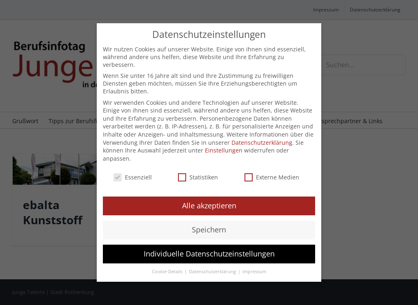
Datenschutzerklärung (261, 142)
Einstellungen (223, 150)
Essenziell (132, 177)
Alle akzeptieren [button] (209, 205)
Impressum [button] (254, 271)
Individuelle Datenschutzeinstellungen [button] (209, 254)
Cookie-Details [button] (168, 271)
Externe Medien (272, 177)
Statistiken (198, 177)
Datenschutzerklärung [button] (213, 271)
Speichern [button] (209, 229)
